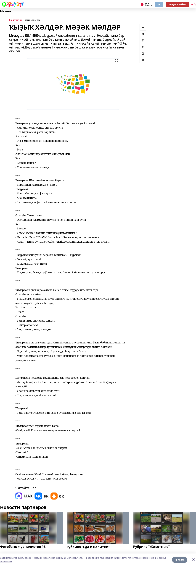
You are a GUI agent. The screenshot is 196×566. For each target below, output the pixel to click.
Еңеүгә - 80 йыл (177, 4)
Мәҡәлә (5, 11)
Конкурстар (15, 20)
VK (159, 4)
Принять (180, 559)
